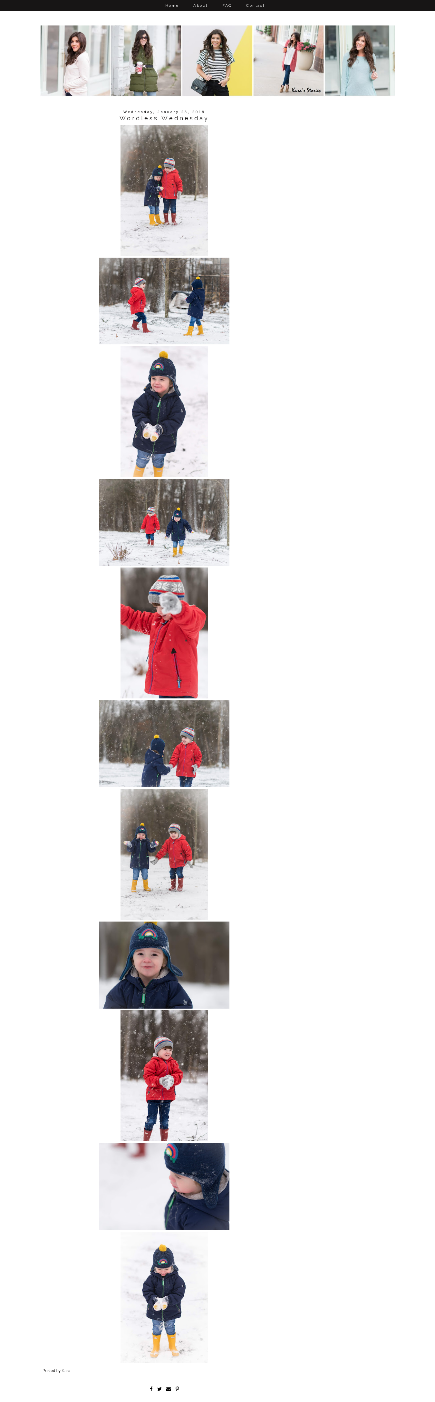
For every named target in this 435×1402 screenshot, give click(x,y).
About (200, 5)
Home (172, 5)
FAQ (227, 5)
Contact (255, 5)
